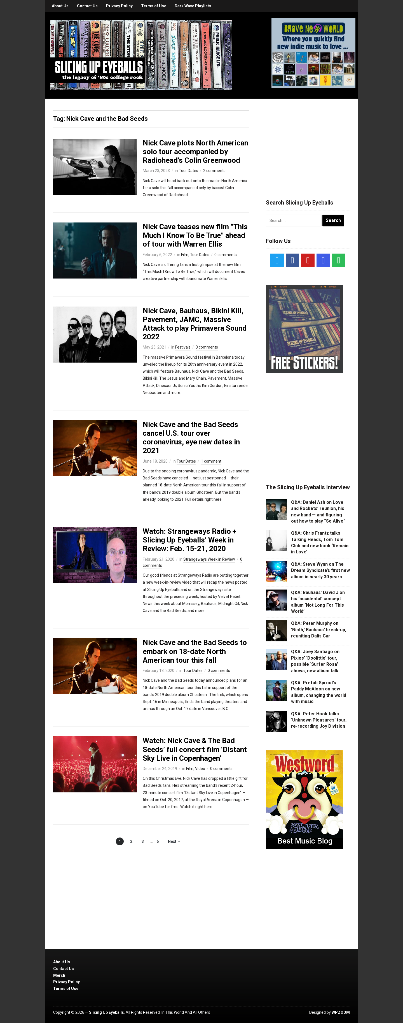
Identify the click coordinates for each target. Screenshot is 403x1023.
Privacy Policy (119, 6)
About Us (60, 6)
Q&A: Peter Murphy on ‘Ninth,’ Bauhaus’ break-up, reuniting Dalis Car (318, 630)
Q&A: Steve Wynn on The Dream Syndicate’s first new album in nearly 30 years (320, 570)
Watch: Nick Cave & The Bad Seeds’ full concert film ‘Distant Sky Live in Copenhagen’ (195, 749)
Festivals (183, 347)
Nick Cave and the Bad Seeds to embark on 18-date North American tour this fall (195, 651)
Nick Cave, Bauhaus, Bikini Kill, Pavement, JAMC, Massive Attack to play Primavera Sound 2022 (195, 324)
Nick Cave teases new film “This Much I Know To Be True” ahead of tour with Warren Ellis (195, 235)
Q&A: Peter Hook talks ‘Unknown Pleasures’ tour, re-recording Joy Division (318, 720)
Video (200, 768)
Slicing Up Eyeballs (106, 1012)
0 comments (225, 254)
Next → (174, 841)
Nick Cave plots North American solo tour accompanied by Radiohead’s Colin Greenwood (195, 151)
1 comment (211, 461)
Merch (59, 975)
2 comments (214, 170)
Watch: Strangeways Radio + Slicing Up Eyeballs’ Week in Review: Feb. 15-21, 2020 (189, 540)
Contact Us (87, 6)
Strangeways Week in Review (209, 559)
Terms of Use (153, 6)
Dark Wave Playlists (193, 6)
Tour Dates (188, 170)
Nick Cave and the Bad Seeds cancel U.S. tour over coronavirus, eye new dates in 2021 (191, 437)
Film (184, 254)
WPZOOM (341, 1012)
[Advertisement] (308, 142)
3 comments (207, 347)
